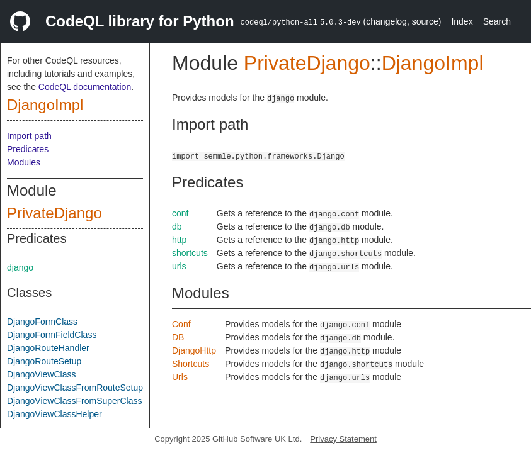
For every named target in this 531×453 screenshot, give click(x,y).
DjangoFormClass (42, 321)
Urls (180, 377)
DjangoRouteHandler (48, 348)
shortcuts (190, 253)
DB (178, 337)
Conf (181, 324)
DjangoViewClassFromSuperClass (74, 401)
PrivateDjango (54, 212)
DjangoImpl (45, 104)
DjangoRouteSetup (44, 361)
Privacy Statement (343, 439)
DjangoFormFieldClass (51, 335)
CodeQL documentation (84, 87)
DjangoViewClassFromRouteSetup (75, 388)
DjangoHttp (194, 350)
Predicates (28, 149)
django (20, 267)
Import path (29, 136)
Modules (23, 162)
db (177, 226)
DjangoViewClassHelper (54, 414)
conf (180, 213)
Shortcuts (190, 364)
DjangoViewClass (41, 374)
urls (179, 266)
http (179, 240)
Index (461, 21)
